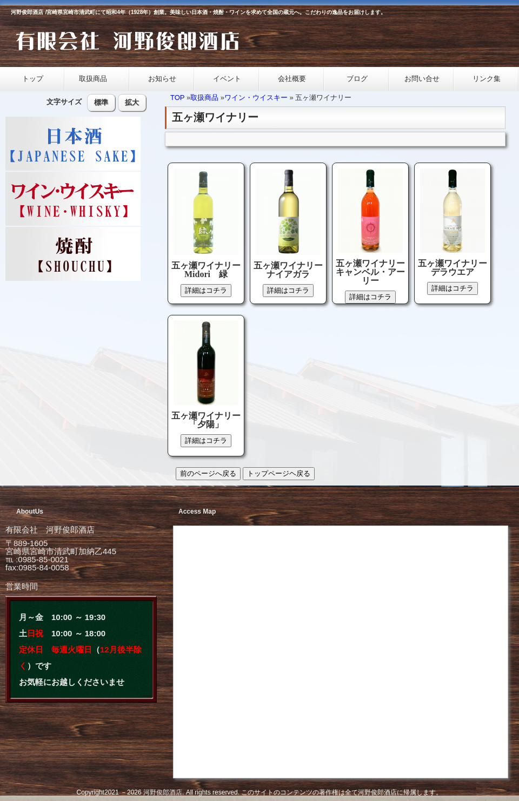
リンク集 (487, 79)
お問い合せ (422, 79)
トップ (32, 79)
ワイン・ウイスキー (256, 97)
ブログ (357, 79)
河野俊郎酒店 (162, 792)
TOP (177, 97)
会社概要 (292, 79)
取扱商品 (94, 79)
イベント (227, 79)
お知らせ (162, 79)
